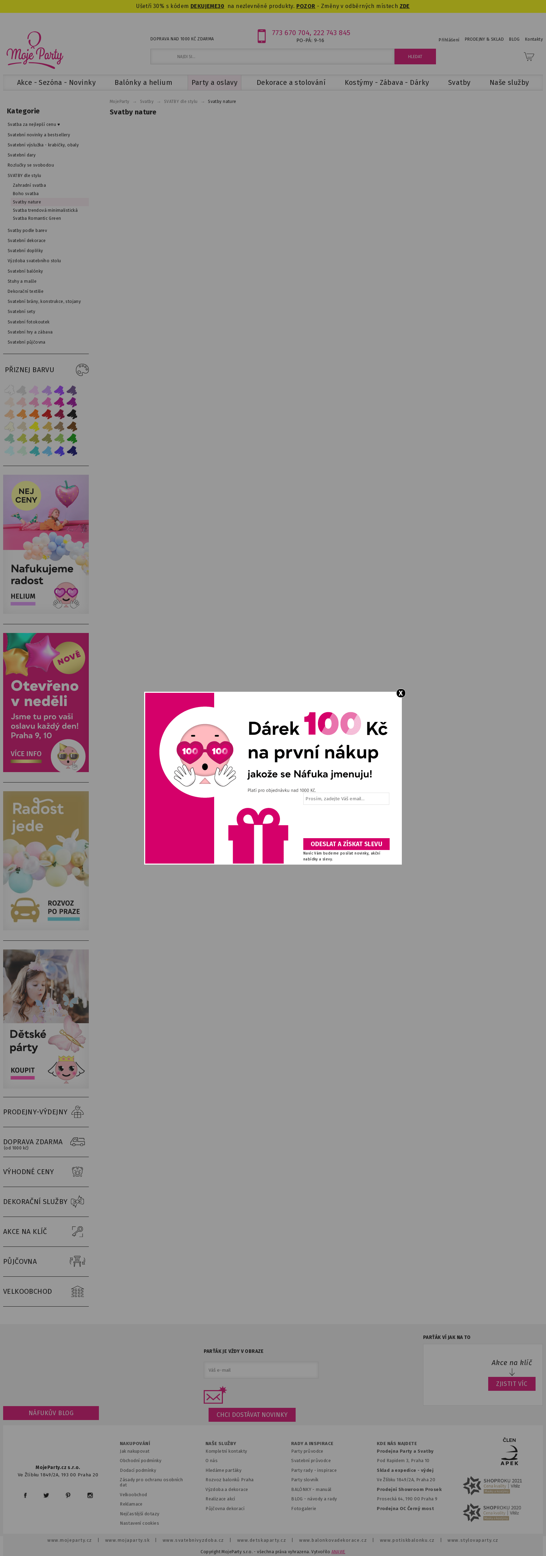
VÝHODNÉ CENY (46, 1172)
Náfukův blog (51, 1413)
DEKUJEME (204, 6)
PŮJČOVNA (46, 1262)
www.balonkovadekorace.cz (333, 1540)
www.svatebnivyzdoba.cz (193, 1540)
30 (221, 6)
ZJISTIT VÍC (512, 1384)
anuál (326, 1489)
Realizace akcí (220, 1498)
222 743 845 (332, 33)
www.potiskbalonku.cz (407, 1540)
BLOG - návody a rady (314, 1498)
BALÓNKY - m (305, 1489)
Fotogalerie (304, 1508)
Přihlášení (449, 40)
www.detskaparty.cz (262, 1540)
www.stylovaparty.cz (472, 1540)
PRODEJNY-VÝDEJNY (46, 1112)
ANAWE (338, 1551)
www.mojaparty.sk (127, 1540)
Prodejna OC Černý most (405, 1508)
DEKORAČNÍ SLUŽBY (46, 1202)
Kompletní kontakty (226, 1451)
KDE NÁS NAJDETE (397, 1443)
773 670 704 (291, 33)
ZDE (405, 6)
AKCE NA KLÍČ (46, 1232)
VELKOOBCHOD (46, 1292)
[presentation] (346, 823)
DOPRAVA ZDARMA (46, 1142)
